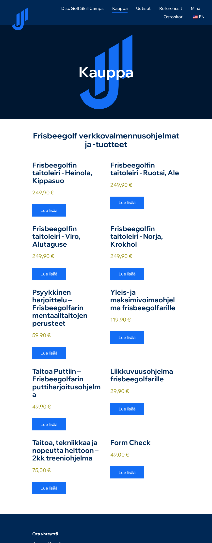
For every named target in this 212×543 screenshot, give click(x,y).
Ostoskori (173, 16)
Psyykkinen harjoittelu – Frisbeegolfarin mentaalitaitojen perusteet (59, 307)
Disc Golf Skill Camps (82, 8)
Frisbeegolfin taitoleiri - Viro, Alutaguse (56, 236)
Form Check (130, 442)
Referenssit (170, 8)
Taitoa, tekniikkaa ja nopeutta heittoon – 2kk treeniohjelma (65, 450)
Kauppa (120, 8)
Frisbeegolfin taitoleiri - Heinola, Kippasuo (62, 173)
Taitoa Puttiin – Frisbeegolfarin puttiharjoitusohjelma (66, 383)
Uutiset (143, 8)
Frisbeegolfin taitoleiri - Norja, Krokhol (136, 236)
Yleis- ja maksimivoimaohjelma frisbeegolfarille (142, 300)
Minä (195, 8)
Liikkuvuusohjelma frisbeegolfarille (141, 375)
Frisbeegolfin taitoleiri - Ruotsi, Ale (144, 169)
